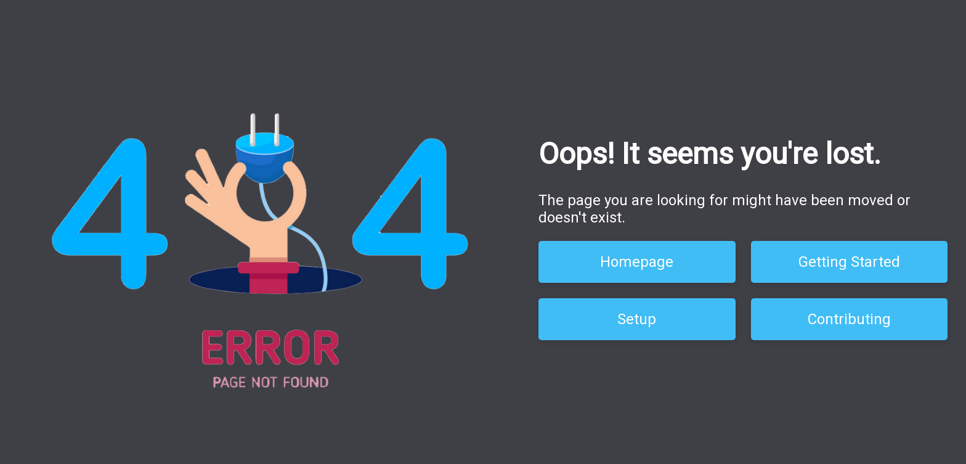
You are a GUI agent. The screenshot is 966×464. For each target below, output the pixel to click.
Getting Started (849, 262)
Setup (636, 319)
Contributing (849, 319)
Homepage (636, 262)
